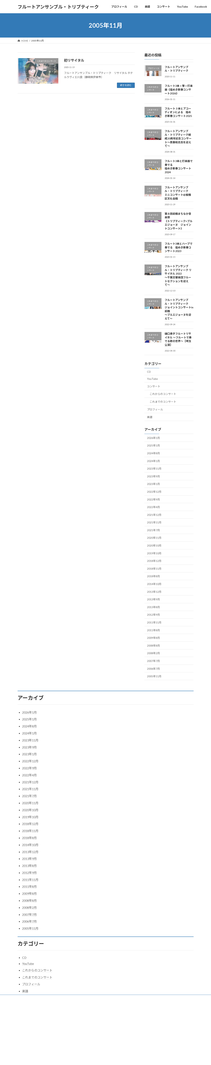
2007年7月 (153, 660)
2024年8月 (153, 453)
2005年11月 (154, 676)
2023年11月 (154, 468)
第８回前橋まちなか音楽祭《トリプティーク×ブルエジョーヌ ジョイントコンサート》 (178, 221)
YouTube (152, 378)
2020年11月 (154, 537)
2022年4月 (153, 507)
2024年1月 (153, 460)
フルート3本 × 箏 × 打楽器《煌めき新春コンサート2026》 (179, 89)
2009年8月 (153, 637)
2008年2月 (153, 653)
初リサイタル (74, 60)
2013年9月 (153, 599)
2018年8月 (153, 576)
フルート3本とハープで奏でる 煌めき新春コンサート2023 (178, 247)
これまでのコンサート (163, 401)
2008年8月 (153, 645)
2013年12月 (154, 591)
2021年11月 (154, 522)
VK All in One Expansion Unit (129, 1013)
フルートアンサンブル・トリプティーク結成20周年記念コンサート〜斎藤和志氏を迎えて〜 (178, 138)
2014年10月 (154, 584)
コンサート (153, 386)
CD (149, 371)
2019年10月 (154, 553)
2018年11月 (154, 568)
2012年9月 (153, 614)
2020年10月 (154, 545)
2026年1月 (153, 437)
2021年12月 (154, 514)
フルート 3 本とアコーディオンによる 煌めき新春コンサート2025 (178, 112)
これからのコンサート (163, 393)
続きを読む (126, 85)
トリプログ (122, 998)
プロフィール (155, 409)
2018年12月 (154, 560)
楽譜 (149, 417)
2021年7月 (153, 530)
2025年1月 (153, 445)
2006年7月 (153, 668)
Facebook (104, 998)
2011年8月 (153, 630)
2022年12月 (154, 491)
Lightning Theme (104, 1013)
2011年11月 (154, 622)
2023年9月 (153, 476)
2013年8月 (153, 606)
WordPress (85, 1013)
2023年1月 (153, 484)
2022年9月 (153, 499)
